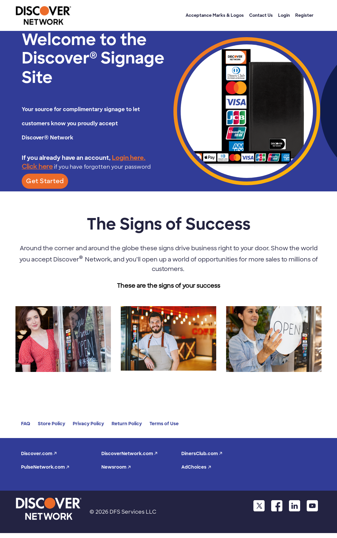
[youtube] (312, 505)
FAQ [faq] (25, 424)
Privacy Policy (88, 424)
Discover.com (39, 453)
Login (284, 15)
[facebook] (276, 505)
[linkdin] (294, 505)
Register (304, 15)
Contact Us (261, 15)
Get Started (45, 181)
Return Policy (127, 424)
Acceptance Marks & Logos (215, 15)
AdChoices (196, 467)
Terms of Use (164, 424)
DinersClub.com (201, 453)
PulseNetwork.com (45, 467)
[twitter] (258, 505)
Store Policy (51, 424)
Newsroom (116, 467)
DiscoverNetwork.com (129, 453)
